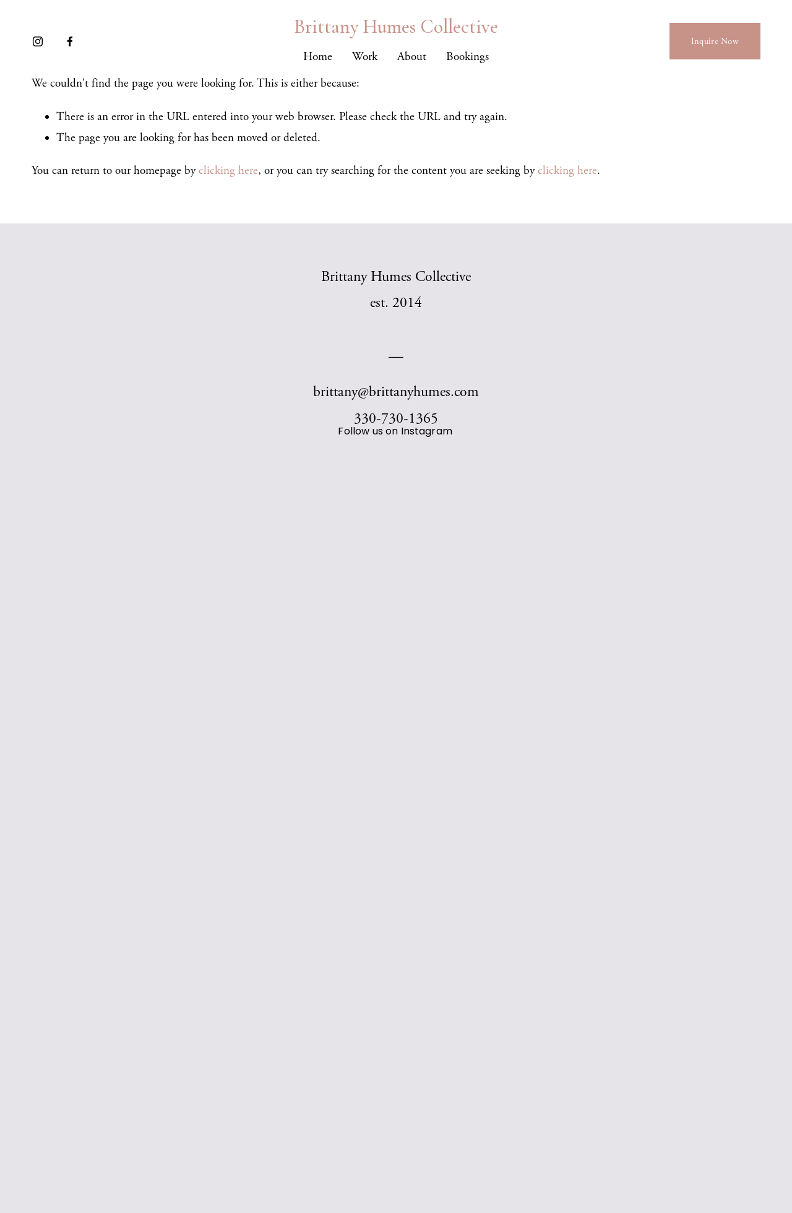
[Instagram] (38, 41)
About (411, 57)
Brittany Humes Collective (396, 26)
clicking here (228, 170)
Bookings (467, 57)
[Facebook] (70, 41)
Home (317, 57)
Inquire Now (715, 41)
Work (364, 57)
